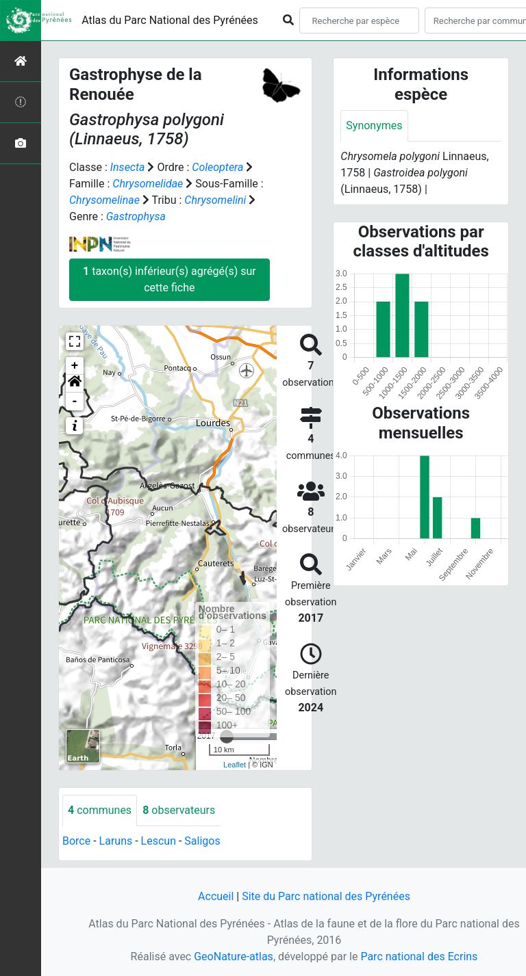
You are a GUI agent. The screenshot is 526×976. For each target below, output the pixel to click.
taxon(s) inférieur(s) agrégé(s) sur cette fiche (169, 279)
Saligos (202, 840)
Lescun (158, 840)
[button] (75, 384)
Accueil (216, 896)
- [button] (75, 401)
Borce (76, 840)
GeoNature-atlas (233, 956)
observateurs (178, 810)
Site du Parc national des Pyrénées (326, 896)
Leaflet (234, 765)
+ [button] (75, 366)
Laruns (116, 840)
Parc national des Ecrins (418, 956)
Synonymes (374, 125)
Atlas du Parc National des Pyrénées (170, 20)
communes (100, 810)
